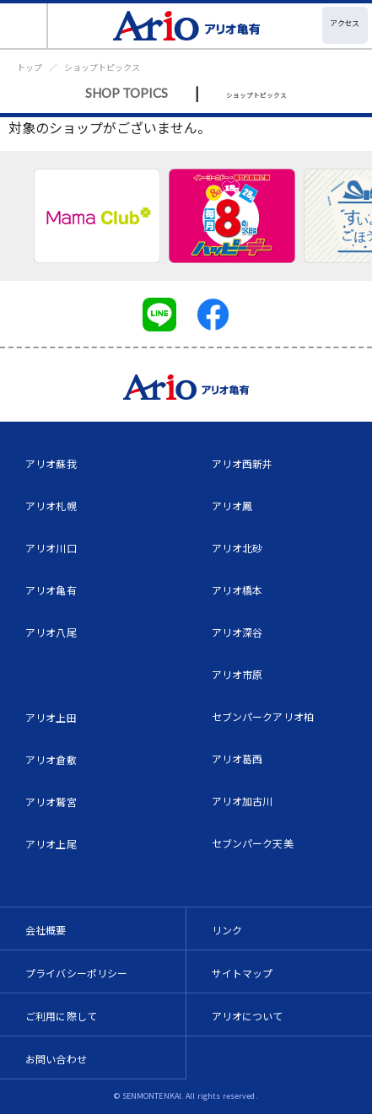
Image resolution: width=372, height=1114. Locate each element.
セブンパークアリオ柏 (263, 716)
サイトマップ (242, 973)
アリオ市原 (237, 674)
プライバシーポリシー (76, 973)
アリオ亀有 (51, 590)
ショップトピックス (102, 67)
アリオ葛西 (237, 758)
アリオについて (247, 1016)
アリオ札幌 (51, 505)
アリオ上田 (51, 717)
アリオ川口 (51, 548)
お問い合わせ (56, 1059)
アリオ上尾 (51, 844)
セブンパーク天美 (253, 843)
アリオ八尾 (51, 632)
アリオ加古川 (242, 801)
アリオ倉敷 (51, 759)
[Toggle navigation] (24, 25)
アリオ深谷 (237, 632)
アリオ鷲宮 (51, 801)
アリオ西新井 (242, 463)
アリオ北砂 (237, 548)
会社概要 (46, 930)
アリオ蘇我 (51, 463)
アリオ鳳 (232, 505)
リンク (227, 930)
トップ (29, 67)
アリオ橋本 (237, 590)
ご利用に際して (61, 1016)
